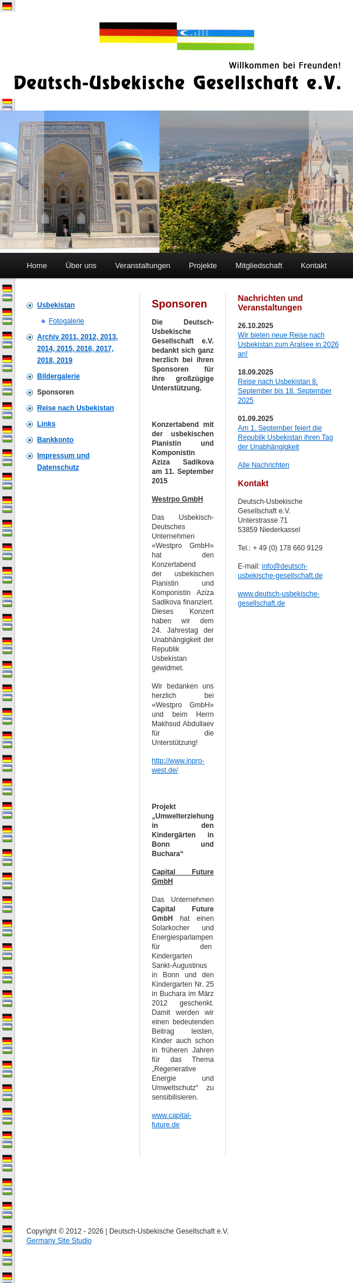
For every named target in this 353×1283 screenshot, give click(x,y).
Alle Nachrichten (263, 465)
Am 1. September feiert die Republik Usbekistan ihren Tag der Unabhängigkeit (285, 437)
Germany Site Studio (59, 1241)
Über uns (80, 265)
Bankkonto (55, 440)
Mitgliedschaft (258, 265)
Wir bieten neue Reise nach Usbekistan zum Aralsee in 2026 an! (288, 344)
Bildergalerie (58, 376)
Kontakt (314, 265)
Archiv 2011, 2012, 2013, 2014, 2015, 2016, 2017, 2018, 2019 (77, 349)
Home (36, 265)
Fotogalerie (66, 321)
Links (46, 424)
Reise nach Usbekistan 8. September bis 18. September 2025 (284, 391)
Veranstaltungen (143, 265)
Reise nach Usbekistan (75, 408)
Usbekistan (56, 305)
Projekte (203, 265)
